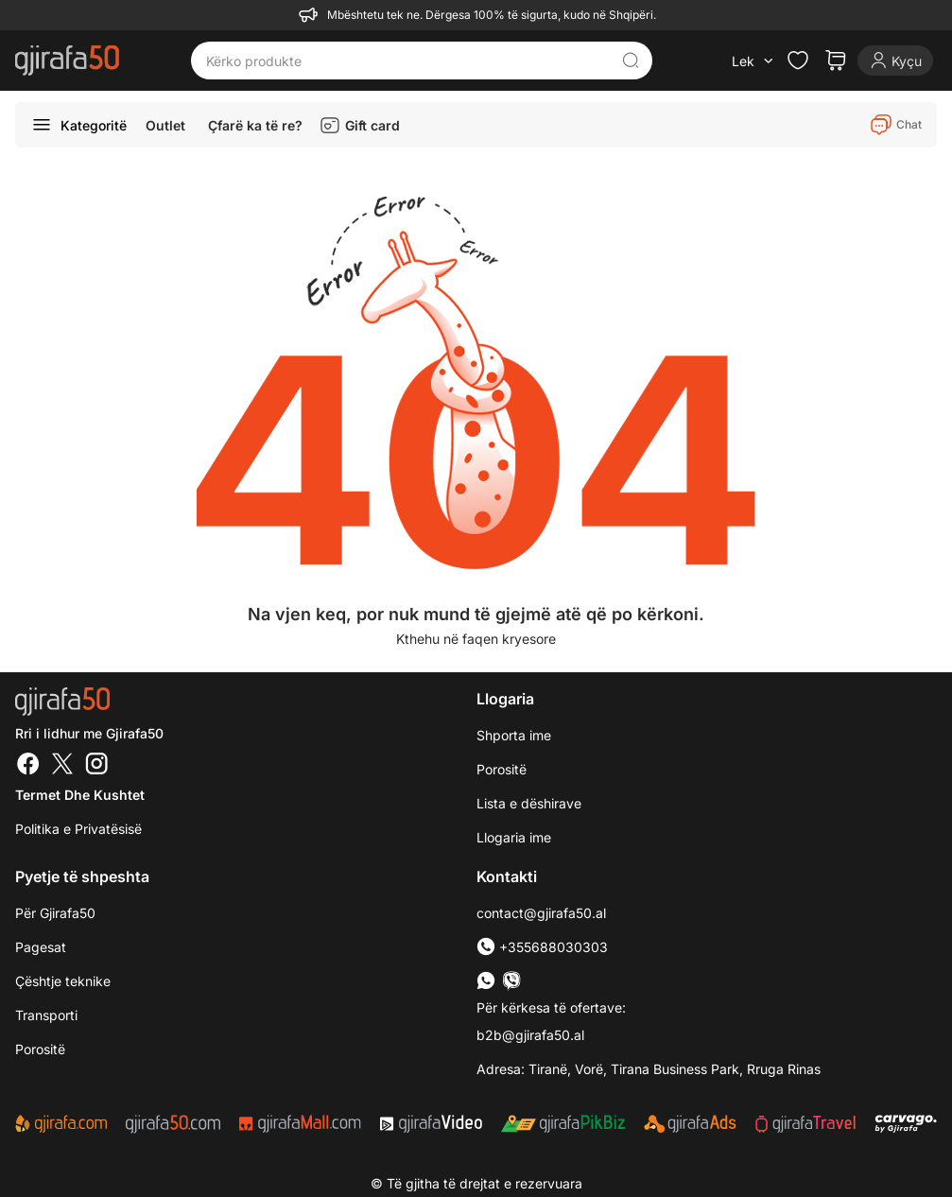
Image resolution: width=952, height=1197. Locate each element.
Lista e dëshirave (528, 803)
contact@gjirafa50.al (541, 913)
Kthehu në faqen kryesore (476, 639)
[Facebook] (28, 765)
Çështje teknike (63, 981)
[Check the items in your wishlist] (798, 60)
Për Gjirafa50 (55, 913)
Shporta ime (513, 735)
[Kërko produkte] (407, 60)
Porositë (501, 769)
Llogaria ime (513, 837)
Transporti (46, 1015)
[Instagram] (96, 765)
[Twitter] (62, 765)
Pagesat (40, 947)
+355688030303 (542, 947)
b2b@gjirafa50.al (530, 1035)
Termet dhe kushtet (80, 795)
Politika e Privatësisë (78, 829)
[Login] (895, 60)
